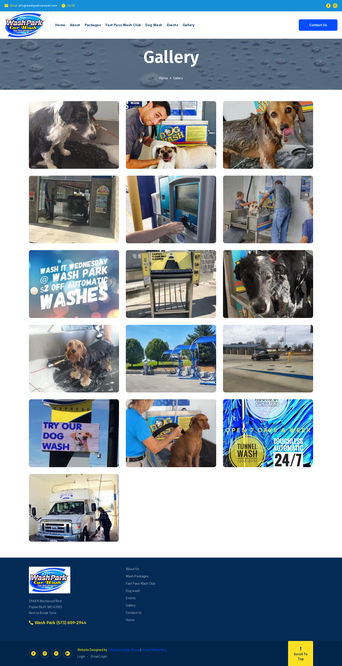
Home (60, 25)
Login (81, 656)
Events (172, 25)
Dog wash (133, 591)
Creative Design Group (124, 650)
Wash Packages (137, 576)
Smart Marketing (154, 650)
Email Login (99, 656)
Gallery (189, 25)
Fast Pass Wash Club (123, 25)
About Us (132, 569)
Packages (93, 25)
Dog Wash (153, 25)
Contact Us (318, 25)
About (75, 25)
